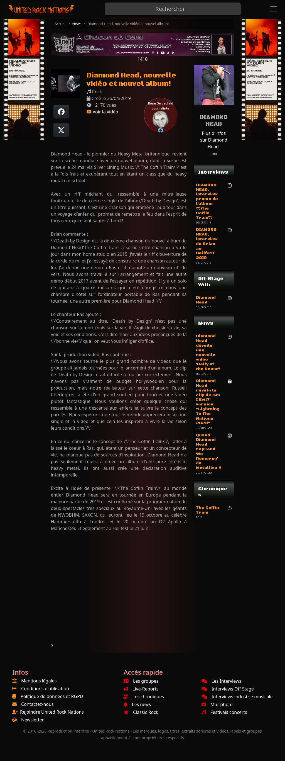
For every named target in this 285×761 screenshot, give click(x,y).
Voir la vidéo (102, 112)
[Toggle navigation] (273, 8)
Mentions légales (39, 681)
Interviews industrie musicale (237, 697)
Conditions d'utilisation (45, 688)
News (76, 23)
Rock (214, 154)
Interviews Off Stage (228, 689)
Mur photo (217, 704)
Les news (137, 704)
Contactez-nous (37, 704)
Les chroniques (144, 697)
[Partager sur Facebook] (61, 112)
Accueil (61, 23)
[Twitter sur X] (61, 130)
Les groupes (141, 681)
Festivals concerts (224, 712)
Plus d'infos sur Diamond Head (213, 140)
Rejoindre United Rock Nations (52, 712)
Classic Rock (141, 712)
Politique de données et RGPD (52, 696)
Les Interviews (221, 681)
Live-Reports (141, 689)
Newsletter (32, 720)
